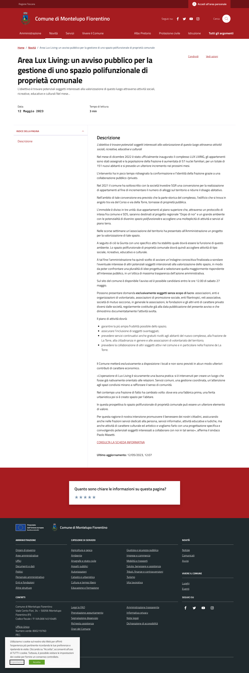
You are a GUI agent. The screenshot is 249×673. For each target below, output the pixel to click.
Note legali (133, 618)
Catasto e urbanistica (83, 577)
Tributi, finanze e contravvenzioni (145, 572)
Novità (53, 33)
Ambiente (76, 555)
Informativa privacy (137, 613)
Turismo (131, 577)
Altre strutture (24, 588)
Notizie (186, 550)
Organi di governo (25, 550)
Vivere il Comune (93, 33)
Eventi (185, 589)
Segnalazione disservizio (84, 618)
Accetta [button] (37, 662)
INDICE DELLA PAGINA (50, 131)
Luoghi (185, 583)
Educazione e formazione (85, 588)
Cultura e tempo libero (83, 582)
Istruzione (194, 33)
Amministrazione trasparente (143, 607)
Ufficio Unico (22, 627)
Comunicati (188, 555)
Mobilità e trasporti (137, 561)
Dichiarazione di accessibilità (142, 623)
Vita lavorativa (135, 582)
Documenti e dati (25, 566)
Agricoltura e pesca (81, 550)
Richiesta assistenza (82, 623)
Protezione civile (169, 33)
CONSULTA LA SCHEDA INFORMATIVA (121, 442)
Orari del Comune (80, 629)
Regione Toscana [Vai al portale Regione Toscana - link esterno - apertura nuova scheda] (27, 4)
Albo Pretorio (142, 33)
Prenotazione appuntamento (87, 613)
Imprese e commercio (138, 555)
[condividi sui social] (190, 56)
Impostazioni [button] (17, 662)
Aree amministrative (27, 555)
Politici (19, 572)
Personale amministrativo (30, 577)
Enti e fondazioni (25, 582)
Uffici (18, 561)
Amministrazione (30, 33)
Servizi (70, 33)
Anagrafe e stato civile (83, 561)
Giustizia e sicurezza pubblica (142, 550)
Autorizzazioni (79, 572)
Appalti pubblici (79, 566)
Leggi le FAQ (78, 607)
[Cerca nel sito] (226, 19)
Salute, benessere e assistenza (144, 566)
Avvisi (185, 561)
